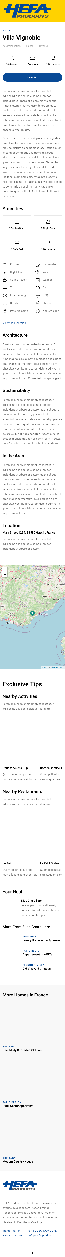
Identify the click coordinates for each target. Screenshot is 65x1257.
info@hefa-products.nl (42, 1235)
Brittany (9, 1046)
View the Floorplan (14, 323)
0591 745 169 (12, 1235)
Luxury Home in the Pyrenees (41, 940)
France (29, 45)
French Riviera (34, 965)
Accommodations (12, 45)
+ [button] (5, 569)
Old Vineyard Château (37, 969)
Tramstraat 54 (12, 1230)
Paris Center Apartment (18, 1106)
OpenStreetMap (57, 667)
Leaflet (44, 667)
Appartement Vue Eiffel (38, 954)
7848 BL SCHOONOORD (42, 1230)
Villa (6, 30)
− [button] (5, 574)
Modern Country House (18, 1161)
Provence (43, 45)
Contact (32, 77)
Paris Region (32, 951)
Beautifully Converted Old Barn (22, 1050)
